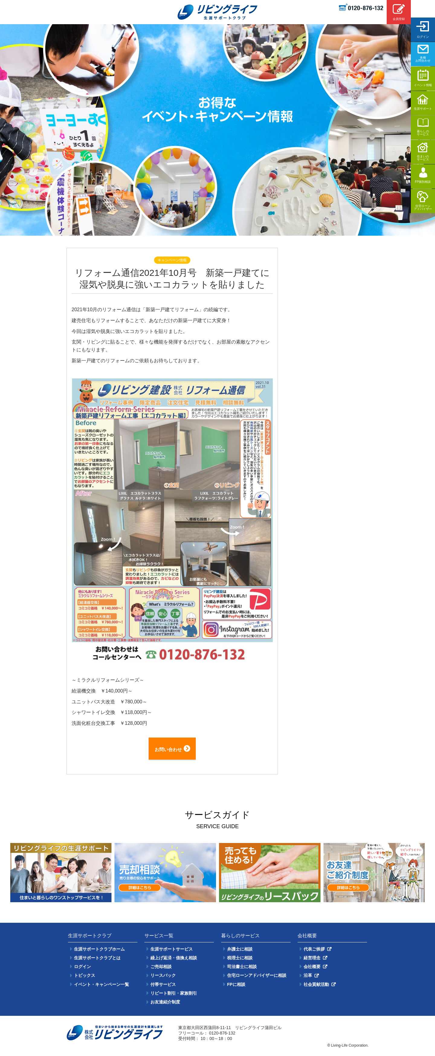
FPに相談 (236, 985)
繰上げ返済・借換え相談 (173, 959)
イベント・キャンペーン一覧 (101, 985)
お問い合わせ (168, 749)
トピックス (84, 976)
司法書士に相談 (242, 968)
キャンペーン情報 (172, 260)
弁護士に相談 (240, 950)
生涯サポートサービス (171, 950)
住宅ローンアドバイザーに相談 (256, 976)
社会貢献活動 (316, 985)
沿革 (308, 976)
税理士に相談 (240, 959)
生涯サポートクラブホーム (99, 950)
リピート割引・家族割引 (173, 994)
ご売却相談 (161, 968)
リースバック (163, 976)
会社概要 (312, 968)
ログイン (82, 968)
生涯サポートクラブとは (97, 959)
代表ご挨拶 (314, 950)
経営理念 (312, 959)
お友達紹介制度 (165, 1003)
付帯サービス (163, 985)
